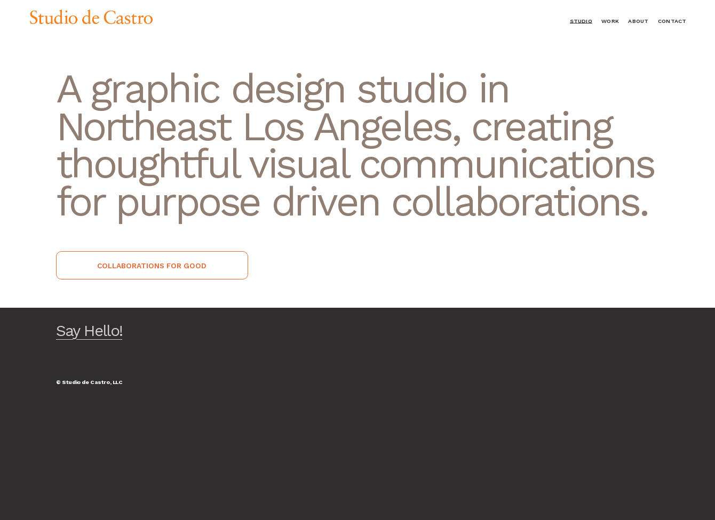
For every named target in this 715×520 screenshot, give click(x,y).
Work (610, 21)
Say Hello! (89, 330)
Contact (672, 21)
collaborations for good (151, 265)
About (638, 21)
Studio (581, 21)
